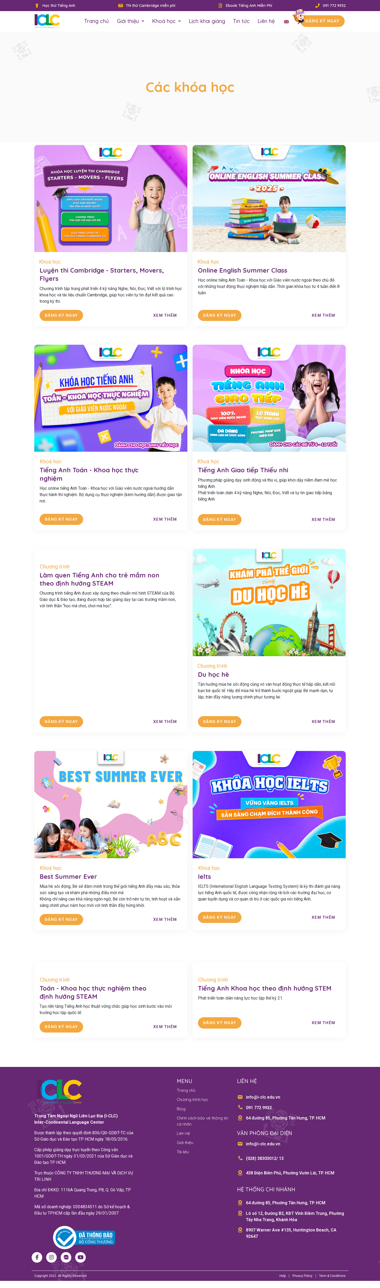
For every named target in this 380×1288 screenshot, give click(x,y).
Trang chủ (96, 21)
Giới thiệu (130, 21)
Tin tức (241, 21)
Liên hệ (266, 21)
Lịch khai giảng (207, 21)
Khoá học (166, 21)
